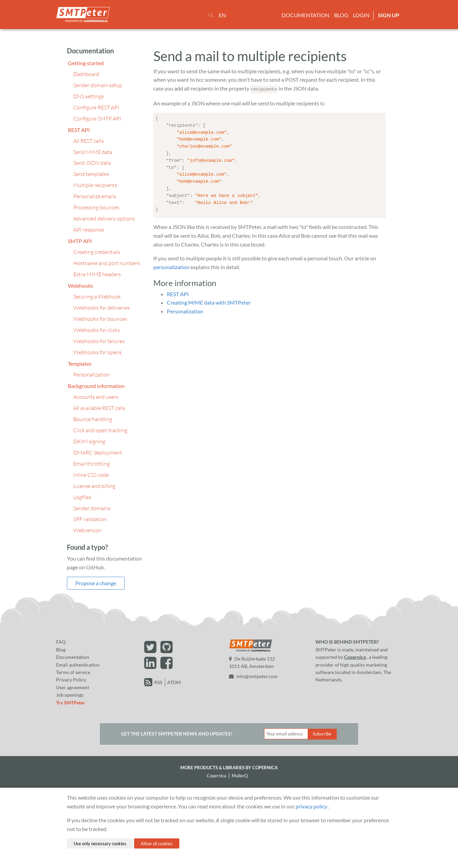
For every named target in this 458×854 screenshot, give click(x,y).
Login (361, 15)
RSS (158, 682)
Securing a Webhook (97, 296)
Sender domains (91, 508)
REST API (79, 130)
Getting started (86, 63)
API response (88, 229)
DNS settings (88, 96)
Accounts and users (95, 396)
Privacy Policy (71, 679)
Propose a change (95, 583)
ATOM (174, 682)
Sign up (388, 15)
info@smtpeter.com (253, 676)
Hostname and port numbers (106, 263)
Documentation (305, 15)
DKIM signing (89, 441)
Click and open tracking (100, 430)
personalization (171, 265)
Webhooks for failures (99, 341)
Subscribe (322, 733)
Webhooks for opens (97, 352)
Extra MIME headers (97, 274)
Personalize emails (94, 196)
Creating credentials (96, 252)
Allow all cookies (157, 843)
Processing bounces (96, 207)
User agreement (72, 687)
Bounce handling (92, 419)
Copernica (355, 657)
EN (222, 15)
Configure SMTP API (97, 118)
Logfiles (82, 497)
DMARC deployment (97, 452)
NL (211, 15)
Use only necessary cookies (100, 843)
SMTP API (80, 241)
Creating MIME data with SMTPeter (209, 301)
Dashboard (86, 74)
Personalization (91, 374)
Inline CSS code (91, 474)
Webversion (87, 530)
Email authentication (78, 665)
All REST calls (88, 140)
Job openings (69, 695)
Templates (80, 363)
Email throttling (91, 463)
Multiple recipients (95, 185)
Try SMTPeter (70, 702)
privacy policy (311, 806)
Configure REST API (96, 107)
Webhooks (80, 285)
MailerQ (240, 775)
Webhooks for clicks (96, 330)
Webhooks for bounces (100, 318)
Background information (96, 386)
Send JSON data (92, 162)
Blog (341, 15)
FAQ (61, 642)
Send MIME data (92, 152)
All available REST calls (99, 408)
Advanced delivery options (104, 218)
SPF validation (90, 519)
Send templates (91, 174)
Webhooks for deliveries (101, 307)
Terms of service (73, 672)
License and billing (94, 486)
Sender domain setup (97, 85)
